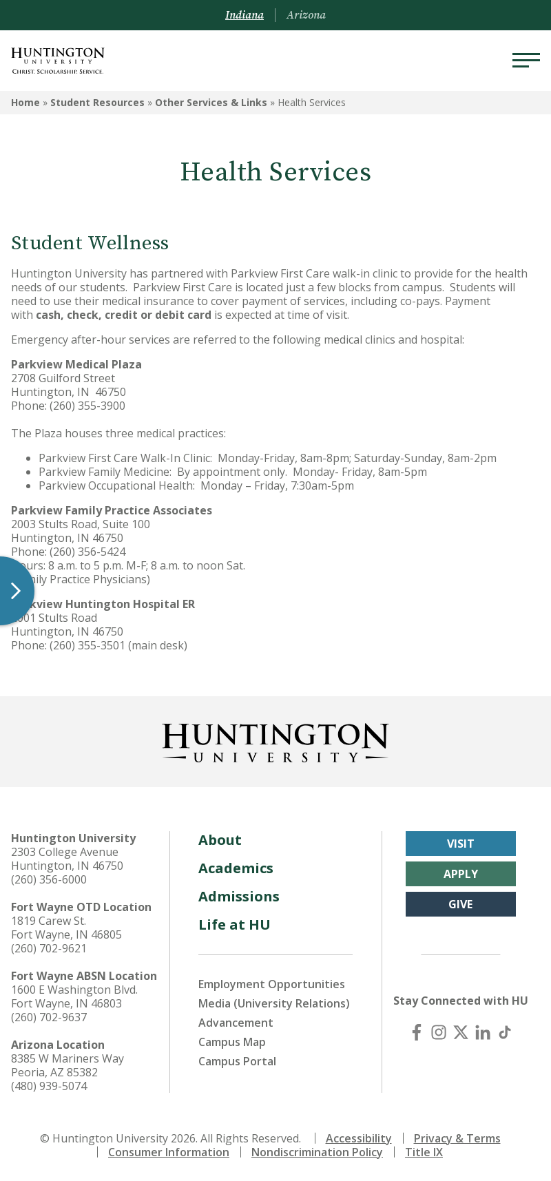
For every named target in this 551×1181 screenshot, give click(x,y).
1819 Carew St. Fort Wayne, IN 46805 (66, 927)
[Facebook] (416, 1032)
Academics (235, 868)
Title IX (424, 1152)
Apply (461, 873)
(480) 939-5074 (49, 1086)
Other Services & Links (211, 102)
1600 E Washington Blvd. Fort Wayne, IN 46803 (74, 996)
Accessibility (359, 1138)
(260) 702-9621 (49, 948)
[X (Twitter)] (461, 1032)
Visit (461, 843)
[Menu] (526, 60)
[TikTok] (505, 1032)
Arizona (306, 15)
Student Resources (97, 102)
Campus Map (232, 1041)
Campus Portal (237, 1061)
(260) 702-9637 (49, 1017)
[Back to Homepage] (275, 740)
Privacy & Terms (457, 1138)
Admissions (239, 896)
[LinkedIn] (483, 1032)
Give (460, 904)
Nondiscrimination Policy (317, 1152)
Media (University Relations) (274, 1003)
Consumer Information (168, 1152)
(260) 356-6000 (49, 879)
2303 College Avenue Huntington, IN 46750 (67, 858)
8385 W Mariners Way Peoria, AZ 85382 (67, 1065)
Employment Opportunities (271, 984)
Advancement (235, 1022)
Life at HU (234, 924)
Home (25, 102)
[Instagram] (438, 1032)
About (220, 839)
